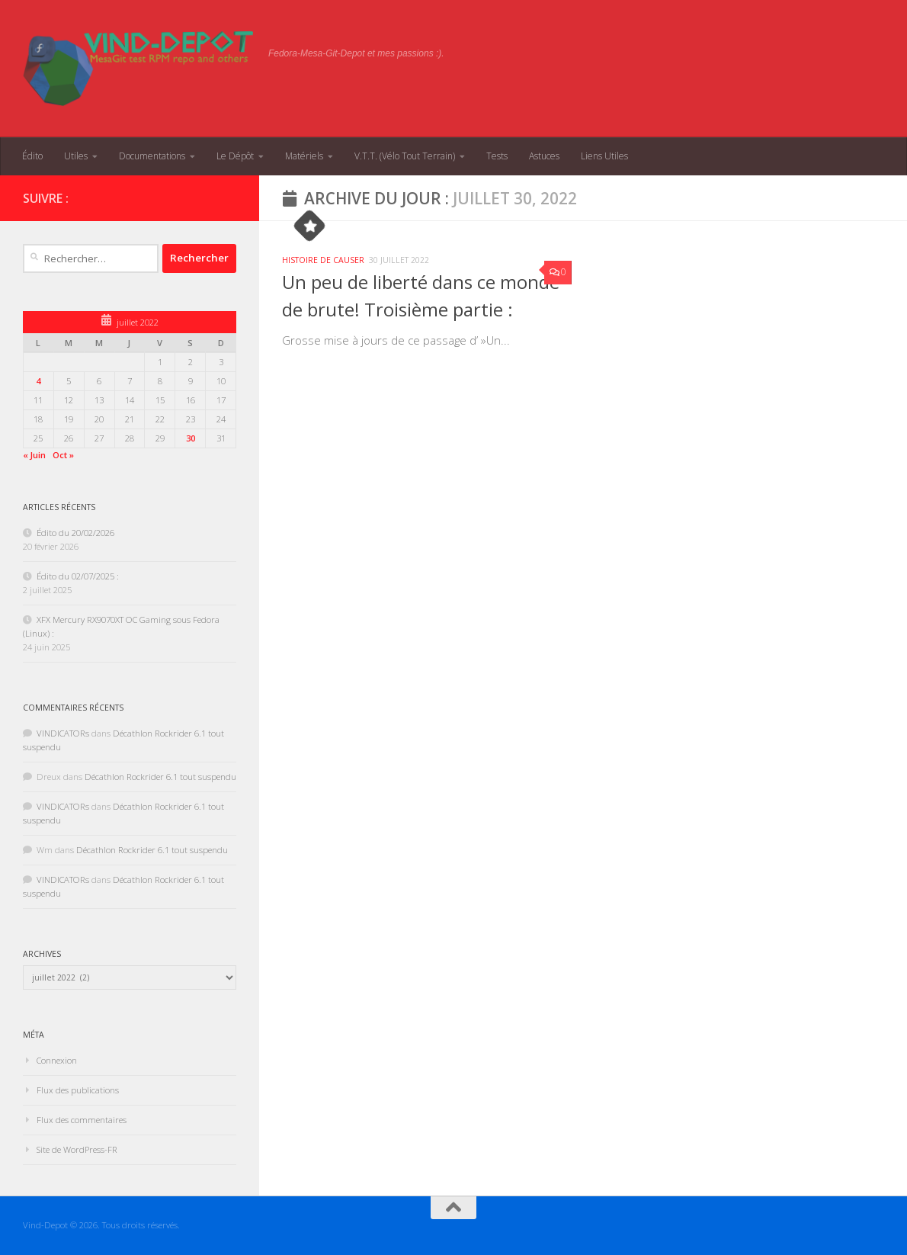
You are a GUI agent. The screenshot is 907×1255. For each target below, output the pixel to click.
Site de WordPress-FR (77, 1149)
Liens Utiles (604, 155)
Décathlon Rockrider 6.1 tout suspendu (160, 776)
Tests (497, 155)
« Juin (34, 455)
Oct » (63, 455)
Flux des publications (78, 1090)
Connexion (57, 1060)
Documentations (152, 155)
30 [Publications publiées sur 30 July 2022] (190, 438)
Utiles (76, 155)
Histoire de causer (323, 260)
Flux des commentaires (82, 1119)
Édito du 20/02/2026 (75, 532)
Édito (32, 155)
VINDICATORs (63, 733)
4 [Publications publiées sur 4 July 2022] (38, 381)
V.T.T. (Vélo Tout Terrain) (404, 155)
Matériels (304, 155)
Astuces (544, 155)
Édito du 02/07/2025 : (78, 576)
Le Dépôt (235, 155)
